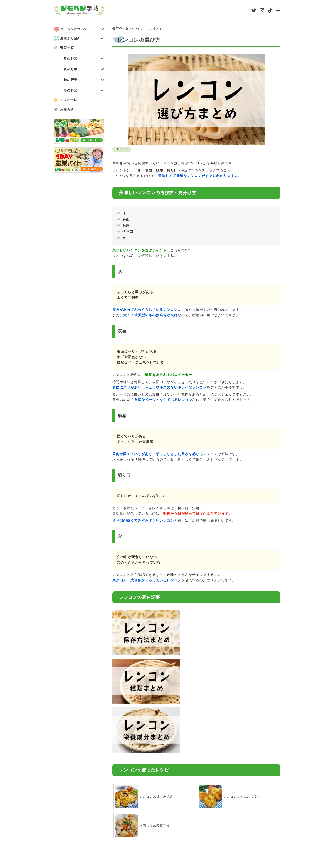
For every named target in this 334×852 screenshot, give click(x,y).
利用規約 (173, 827)
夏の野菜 (84, 70)
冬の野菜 (84, 92)
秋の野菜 (84, 81)
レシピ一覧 (69, 101)
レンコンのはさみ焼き (145, 691)
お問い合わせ (269, 827)
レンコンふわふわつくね (231, 691)
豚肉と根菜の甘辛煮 (143, 720)
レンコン (123, 149)
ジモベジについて (82, 29)
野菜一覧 (67, 48)
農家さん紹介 (82, 39)
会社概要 (138, 827)
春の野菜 (84, 59)
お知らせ (67, 111)
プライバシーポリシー (220, 827)
